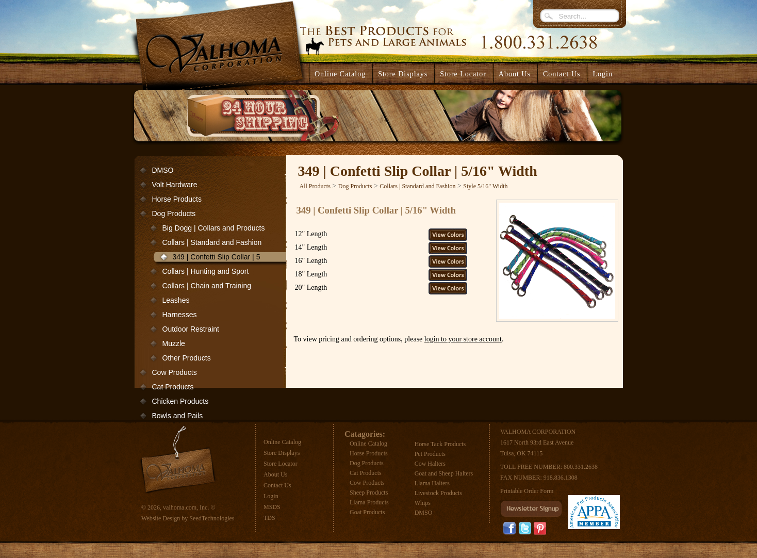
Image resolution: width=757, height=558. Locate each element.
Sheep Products (369, 492)
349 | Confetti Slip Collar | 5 (216, 257)
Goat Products (367, 512)
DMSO (163, 170)
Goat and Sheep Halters (444, 473)
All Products (315, 186)
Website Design (160, 518)
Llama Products (369, 502)
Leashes (176, 300)
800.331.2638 (581, 466)
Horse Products (177, 199)
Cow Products (174, 372)
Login (602, 74)
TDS (269, 517)
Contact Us (277, 485)
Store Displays (282, 452)
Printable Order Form (526, 491)
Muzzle (173, 343)
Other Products (186, 358)
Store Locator (281, 463)
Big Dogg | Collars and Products (213, 228)
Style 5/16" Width (485, 186)
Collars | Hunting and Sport (205, 271)
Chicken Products (180, 401)
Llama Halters (432, 483)
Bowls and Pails (177, 416)
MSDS (272, 507)
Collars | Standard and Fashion (212, 242)
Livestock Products (438, 493)
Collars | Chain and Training (207, 286)
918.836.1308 (561, 477)
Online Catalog (282, 442)
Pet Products (430, 453)
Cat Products (173, 387)
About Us (275, 474)
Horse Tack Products (440, 444)
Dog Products (174, 213)
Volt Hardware (175, 184)
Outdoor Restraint (191, 329)
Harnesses (179, 314)
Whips (423, 502)
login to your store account (463, 339)
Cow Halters (430, 463)
